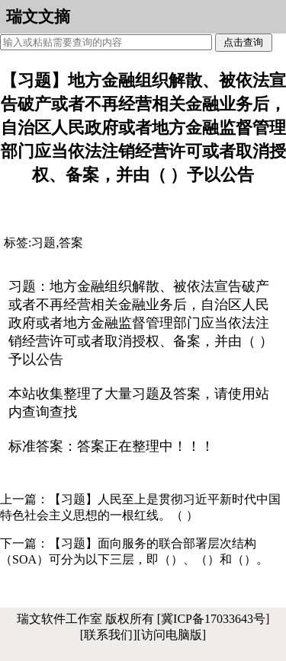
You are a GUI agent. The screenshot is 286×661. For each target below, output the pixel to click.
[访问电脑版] (172, 634)
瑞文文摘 (38, 16)
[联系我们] (108, 634)
